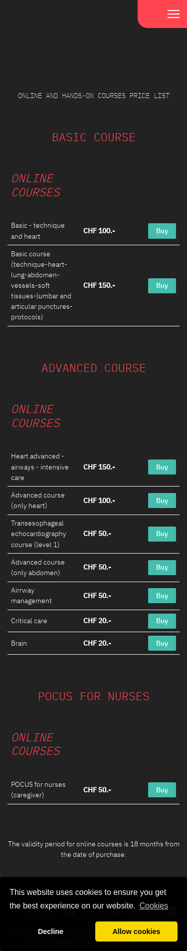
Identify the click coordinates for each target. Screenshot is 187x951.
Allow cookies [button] (136, 931)
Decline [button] (50, 931)
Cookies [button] (153, 905)
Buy (162, 230)
